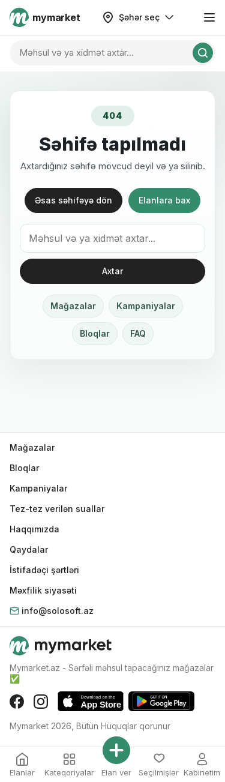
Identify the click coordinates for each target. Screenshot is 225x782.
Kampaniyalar (145, 306)
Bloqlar (95, 333)
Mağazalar (73, 306)
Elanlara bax (164, 200)
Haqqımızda (34, 529)
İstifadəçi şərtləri (44, 570)
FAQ (138, 333)
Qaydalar (29, 549)
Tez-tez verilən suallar (57, 509)
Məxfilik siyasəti (43, 590)
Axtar (112, 271)
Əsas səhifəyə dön (73, 200)
